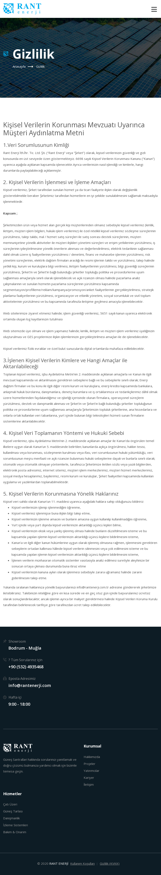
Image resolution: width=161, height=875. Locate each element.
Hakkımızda (92, 757)
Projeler (89, 764)
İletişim (89, 784)
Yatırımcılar (91, 770)
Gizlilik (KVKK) (109, 863)
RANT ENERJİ (58, 863)
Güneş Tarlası (13, 811)
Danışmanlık (11, 818)
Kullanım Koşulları (82, 863)
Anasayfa (19, 66)
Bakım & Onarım (14, 832)
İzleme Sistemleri (15, 825)
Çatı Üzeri (10, 804)
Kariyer (89, 777)
